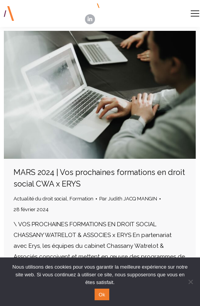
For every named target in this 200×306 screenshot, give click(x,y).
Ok (101, 295)
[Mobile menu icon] (195, 13)
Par (128, 199)
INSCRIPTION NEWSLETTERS (139, 5)
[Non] (190, 282)
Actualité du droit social (40, 199)
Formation (81, 199)
